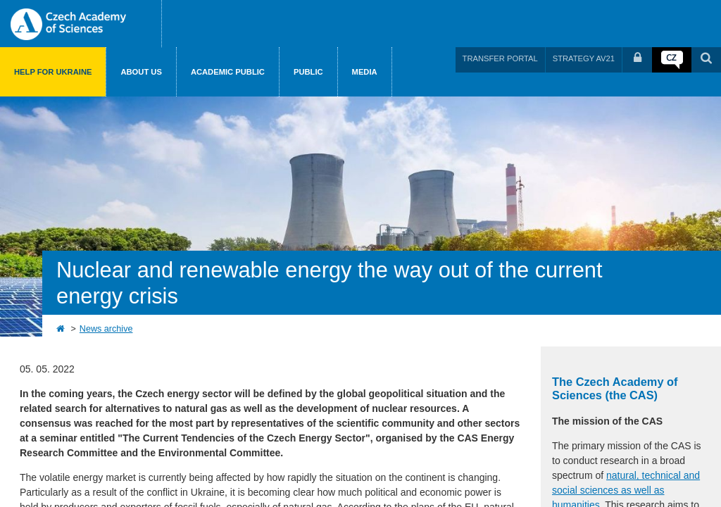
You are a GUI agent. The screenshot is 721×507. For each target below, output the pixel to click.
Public (308, 72)
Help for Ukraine (53, 72)
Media (364, 72)
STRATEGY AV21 (584, 58)
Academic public (228, 72)
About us (140, 72)
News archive (106, 329)
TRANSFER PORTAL (500, 58)
